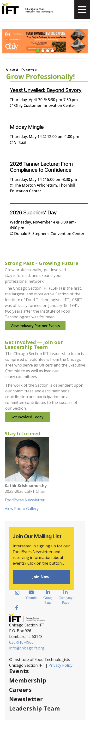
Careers (20, 690)
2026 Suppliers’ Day (33, 212)
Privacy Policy (60, 665)
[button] (37, 50)
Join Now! (41, 576)
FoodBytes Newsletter (25, 500)
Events (19, 671)
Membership (28, 680)
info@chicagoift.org (26, 648)
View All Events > (21, 70)
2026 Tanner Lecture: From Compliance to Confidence (41, 167)
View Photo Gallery (22, 508)
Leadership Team (34, 708)
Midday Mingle (27, 127)
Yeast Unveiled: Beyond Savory (46, 90)
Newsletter (26, 699)
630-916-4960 (21, 642)
